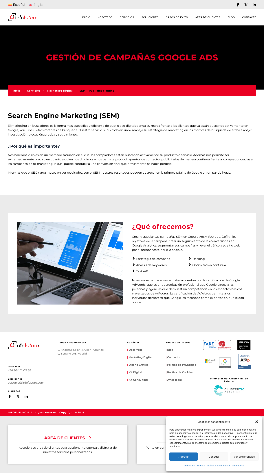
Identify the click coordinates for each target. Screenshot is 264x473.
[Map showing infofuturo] (72, 373)
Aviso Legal (238, 465)
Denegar (213, 456)
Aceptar (184, 456)
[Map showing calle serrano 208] (101, 373)
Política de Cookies (194, 465)
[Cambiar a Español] (17, 4)
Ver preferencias (244, 456)
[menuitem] (86, 18)
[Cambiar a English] (36, 4)
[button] (256, 422)
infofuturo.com (33, 382)
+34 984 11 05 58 (19, 370)
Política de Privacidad (218, 465)
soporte (13, 382)
